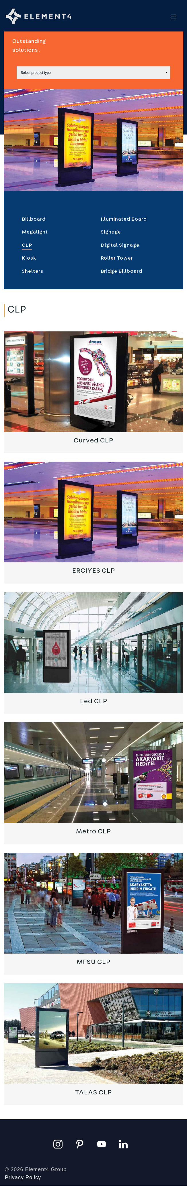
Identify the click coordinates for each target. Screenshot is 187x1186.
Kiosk (29, 258)
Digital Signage (120, 245)
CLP (27, 245)
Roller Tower (117, 258)
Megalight (35, 232)
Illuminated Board (124, 219)
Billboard (34, 219)
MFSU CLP (93, 961)
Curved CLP (93, 440)
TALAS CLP (93, 1092)
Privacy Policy (23, 1177)
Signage (111, 232)
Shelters (32, 271)
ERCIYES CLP (93, 570)
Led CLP (93, 701)
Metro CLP (93, 831)
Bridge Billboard (121, 271)
